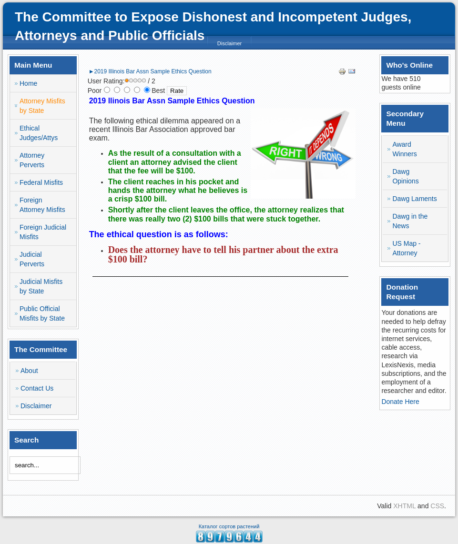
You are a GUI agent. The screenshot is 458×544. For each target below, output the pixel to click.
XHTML (404, 506)
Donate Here (400, 401)
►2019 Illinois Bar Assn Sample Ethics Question (150, 71)
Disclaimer (229, 43)
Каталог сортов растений (229, 526)
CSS (437, 506)
